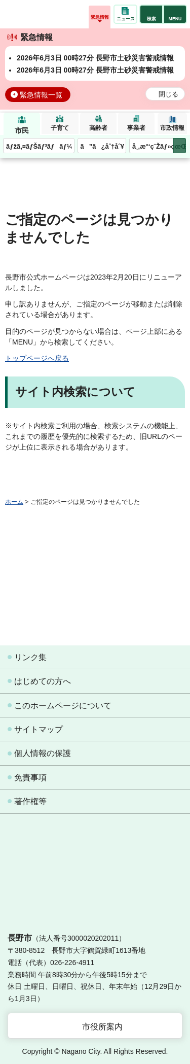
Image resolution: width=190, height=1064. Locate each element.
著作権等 (30, 801)
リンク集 (30, 657)
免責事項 (30, 777)
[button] (151, 14)
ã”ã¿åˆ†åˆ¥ (102, 146)
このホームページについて (62, 705)
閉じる (168, 94)
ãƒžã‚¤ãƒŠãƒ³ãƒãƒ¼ (39, 146)
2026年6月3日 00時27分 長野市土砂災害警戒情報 (95, 58)
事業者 (136, 127)
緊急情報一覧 (41, 95)
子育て (60, 127)
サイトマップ (38, 729)
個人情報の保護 (42, 753)
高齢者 (98, 127)
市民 (22, 130)
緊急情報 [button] (100, 17)
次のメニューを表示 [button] (179, 146)
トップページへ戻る (37, 358)
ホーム (14, 501)
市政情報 (172, 127)
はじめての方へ (42, 681)
